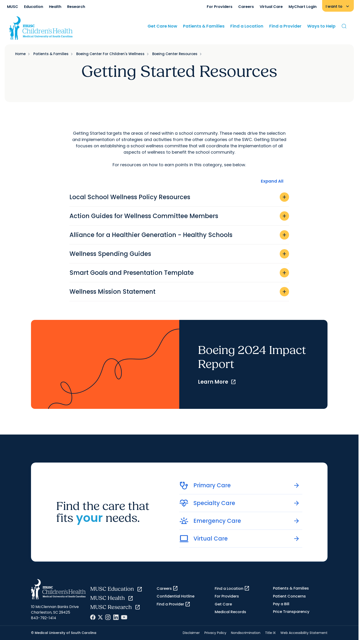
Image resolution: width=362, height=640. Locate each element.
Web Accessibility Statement (304, 632)
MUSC (12, 6)
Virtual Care (271, 6)
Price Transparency (291, 611)
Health (55, 6)
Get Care (223, 604)
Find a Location (246, 26)
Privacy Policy (215, 632)
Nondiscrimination (245, 632)
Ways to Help (321, 26)
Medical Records (230, 612)
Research (76, 6)
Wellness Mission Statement (179, 291)
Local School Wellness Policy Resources (179, 197)
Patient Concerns (289, 596)
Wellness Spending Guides (179, 253)
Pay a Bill (281, 604)
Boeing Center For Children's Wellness (110, 53)
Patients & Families (203, 26)
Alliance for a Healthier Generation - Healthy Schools (179, 235)
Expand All (272, 181)
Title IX (270, 632)
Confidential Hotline (175, 596)
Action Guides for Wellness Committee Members (179, 216)
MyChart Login (303, 6)
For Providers (219, 6)
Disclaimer (191, 632)
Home (20, 53)
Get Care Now (162, 26)
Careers (246, 6)
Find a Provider (285, 26)
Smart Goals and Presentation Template (179, 272)
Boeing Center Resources (174, 53)
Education (33, 6)
